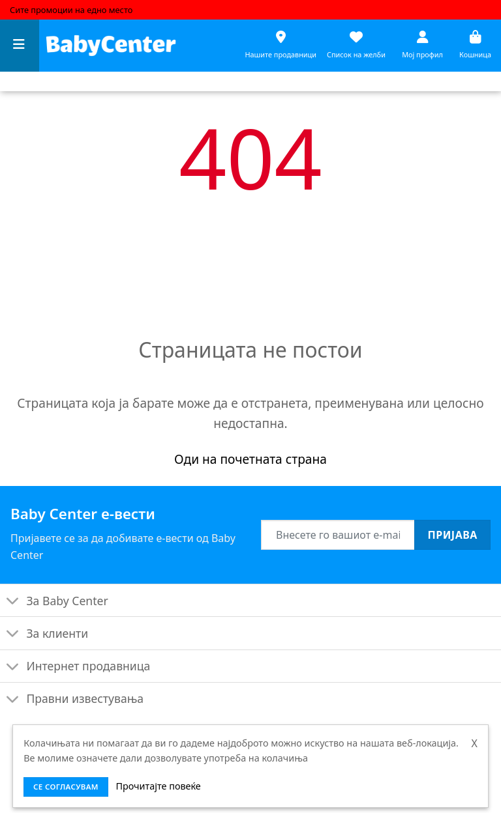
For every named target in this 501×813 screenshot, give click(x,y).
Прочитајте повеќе (157, 786)
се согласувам (66, 787)
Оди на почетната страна (250, 459)
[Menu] (19, 46)
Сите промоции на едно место (71, 10)
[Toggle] (12, 602)
